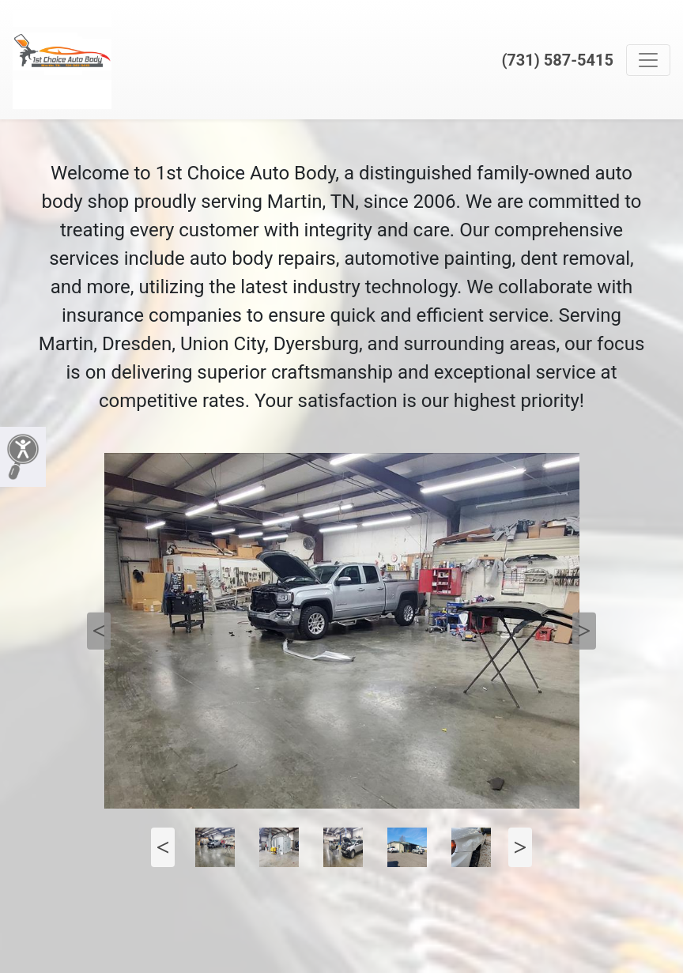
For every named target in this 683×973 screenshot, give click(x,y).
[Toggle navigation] (648, 60)
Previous (99, 631)
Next (584, 631)
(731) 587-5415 (557, 60)
